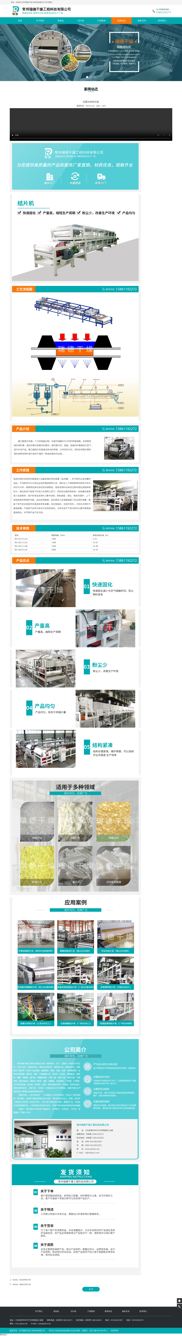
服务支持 (142, 20)
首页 (20, 20)
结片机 (81, 20)
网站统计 (3, 1335)
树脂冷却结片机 (25, 1284)
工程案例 (101, 20)
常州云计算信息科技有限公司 (59, 1331)
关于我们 (40, 20)
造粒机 (60, 20)
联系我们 (162, 20)
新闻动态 (121, 20)
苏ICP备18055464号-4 (98, 1331)
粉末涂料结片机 (25, 1280)
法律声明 (114, 1331)
